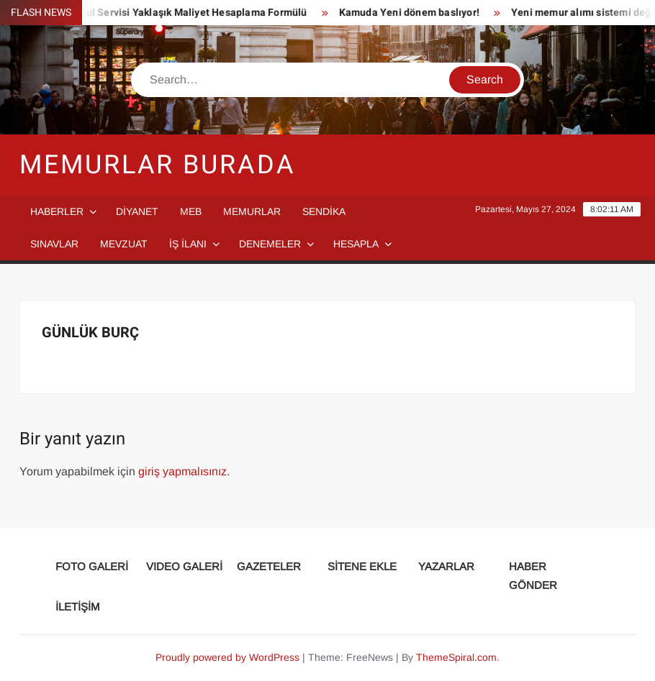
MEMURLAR (252, 211)
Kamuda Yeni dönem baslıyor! (412, 12)
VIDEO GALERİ (184, 566)
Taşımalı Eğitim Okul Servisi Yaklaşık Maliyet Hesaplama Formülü (155, 12)
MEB (191, 211)
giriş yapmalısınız (182, 471)
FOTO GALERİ (91, 566)
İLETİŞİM (77, 606)
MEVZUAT (124, 244)
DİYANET (137, 211)
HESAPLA (356, 244)
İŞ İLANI (188, 244)
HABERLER (56, 211)
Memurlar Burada (157, 165)
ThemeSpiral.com (456, 657)
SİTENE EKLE (362, 566)
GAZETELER (269, 566)
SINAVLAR (54, 244)
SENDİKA (323, 211)
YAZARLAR (446, 566)
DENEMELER (270, 244)
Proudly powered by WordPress (227, 657)
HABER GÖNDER (533, 575)
